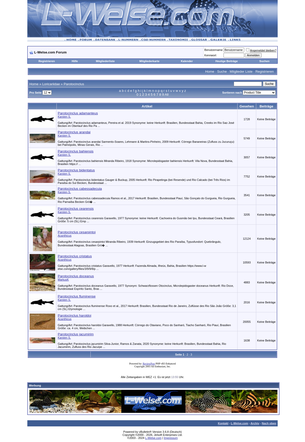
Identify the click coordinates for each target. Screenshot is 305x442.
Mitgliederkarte (149, 61)
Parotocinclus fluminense (77, 296)
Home (209, 71)
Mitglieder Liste (241, 71)
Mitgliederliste (105, 61)
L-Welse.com (239, 423)
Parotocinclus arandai (74, 132)
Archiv (255, 423)
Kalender (187, 61)
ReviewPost (149, 363)
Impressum (171, 437)
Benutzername (213, 49)
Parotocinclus (74, 84)
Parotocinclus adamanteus (78, 113)
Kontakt (223, 423)
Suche (222, 71)
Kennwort (210, 55)
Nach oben (269, 423)
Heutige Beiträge (226, 61)
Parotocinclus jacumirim (76, 334)
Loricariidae (51, 84)
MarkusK (63, 279)
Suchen (264, 61)
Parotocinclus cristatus (75, 256)
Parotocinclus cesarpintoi (77, 232)
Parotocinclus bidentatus (76, 170)
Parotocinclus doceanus (76, 276)
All (167, 94)
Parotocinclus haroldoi (74, 315)
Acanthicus (65, 235)
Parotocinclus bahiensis (75, 151)
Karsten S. (64, 116)
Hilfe (75, 61)
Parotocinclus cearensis (76, 209)
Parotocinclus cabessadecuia (80, 189)
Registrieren (47, 61)
